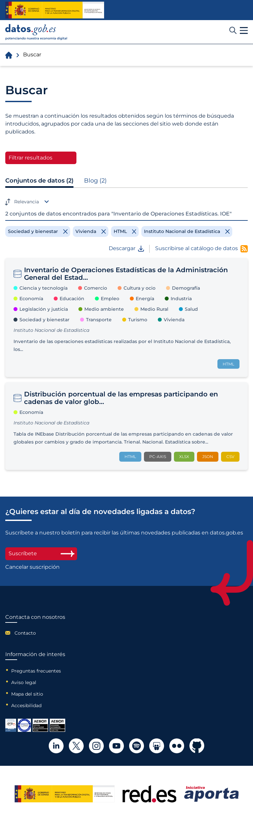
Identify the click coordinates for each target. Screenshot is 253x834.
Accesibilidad (26, 705)
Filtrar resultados (30, 158)
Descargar (126, 248)
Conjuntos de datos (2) (39, 180)
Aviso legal (23, 682)
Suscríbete (41, 553)
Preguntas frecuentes (36, 671)
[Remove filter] (37, 231)
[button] (244, 30)
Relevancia (26, 202)
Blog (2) (95, 180)
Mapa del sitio (27, 694)
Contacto (25, 633)
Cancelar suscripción (32, 567)
